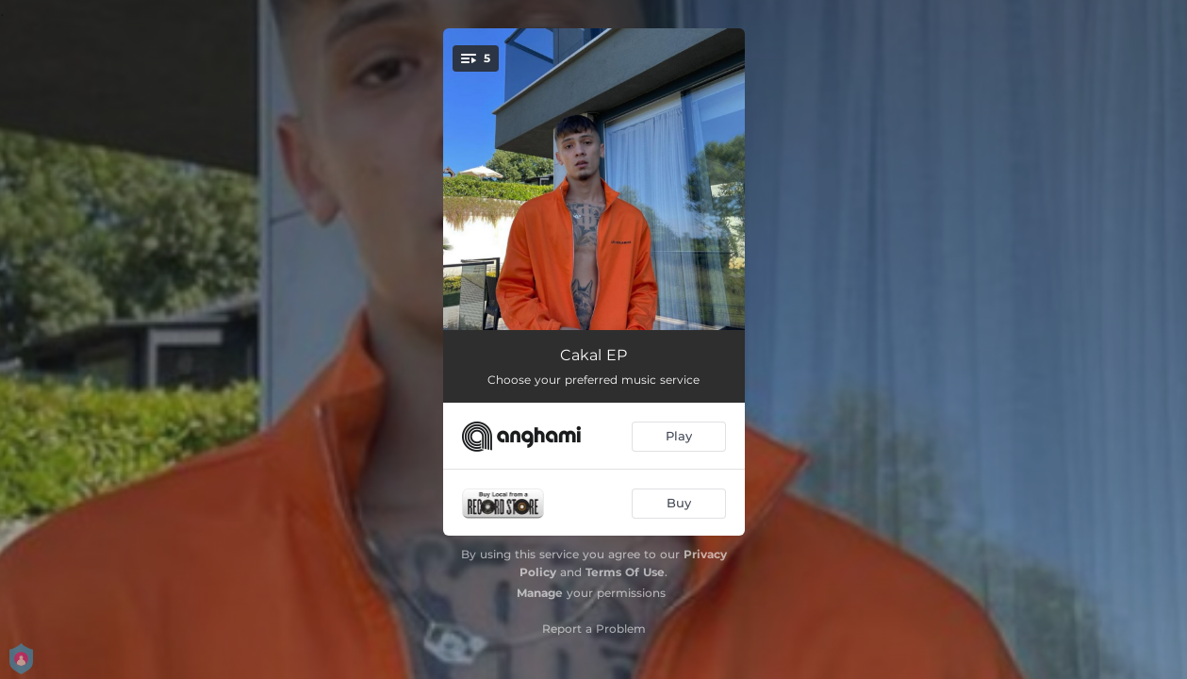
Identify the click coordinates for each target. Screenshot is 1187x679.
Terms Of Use (625, 572)
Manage (540, 593)
